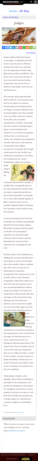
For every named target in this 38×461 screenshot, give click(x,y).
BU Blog (24, 11)
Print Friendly (30, 53)
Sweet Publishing (20, 412)
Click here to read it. (17, 431)
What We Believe (11, 458)
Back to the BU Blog (10, 17)
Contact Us (31, 455)
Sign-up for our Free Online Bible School (13, 455)
